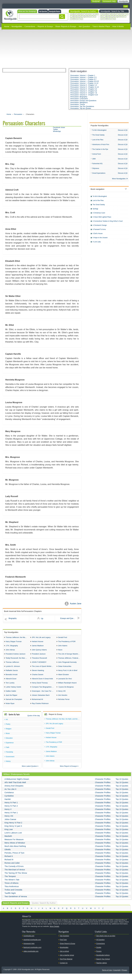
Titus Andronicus (12, 891)
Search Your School (103, 963)
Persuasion (18, 114)
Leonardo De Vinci (65, 681)
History (8, 766)
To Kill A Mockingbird (99, 130)
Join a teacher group (67, 959)
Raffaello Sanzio (12, 673)
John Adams (62, 646)
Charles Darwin (37, 677)
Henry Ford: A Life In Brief (67, 673)
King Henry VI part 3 (13, 830)
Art (7, 724)
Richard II (9, 860)
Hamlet (8, 803)
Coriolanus (9, 797)
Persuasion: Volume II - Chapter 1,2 (83, 85)
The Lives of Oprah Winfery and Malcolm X (43, 668)
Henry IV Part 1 (11, 807)
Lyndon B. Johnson (13, 668)
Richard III (9, 864)
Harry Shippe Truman (14, 642)
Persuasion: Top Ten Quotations (82, 106)
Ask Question (43, 11)
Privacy (124, 974)
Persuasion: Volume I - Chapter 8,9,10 (84, 81)
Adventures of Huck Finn (100, 145)
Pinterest (17, 935)
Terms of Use (107, 974)
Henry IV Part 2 (11, 810)
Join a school (64, 956)
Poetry (8, 728)
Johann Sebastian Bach (41, 699)
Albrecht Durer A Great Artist (42, 681)
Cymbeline (9, 800)
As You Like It (10, 793)
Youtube (5, 935)
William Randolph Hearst (67, 686)
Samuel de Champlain (14, 703)
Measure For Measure (14, 844)
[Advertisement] (66, 49)
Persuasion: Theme (77, 104)
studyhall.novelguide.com (32, 944)
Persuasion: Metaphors (79, 102)
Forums (98, 956)
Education (9, 742)
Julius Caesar (10, 824)
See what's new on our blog (105, 940)
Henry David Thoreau (40, 686)
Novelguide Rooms (54, 11)
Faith (7, 752)
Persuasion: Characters (79, 99)
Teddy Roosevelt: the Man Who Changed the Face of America (17, 660)
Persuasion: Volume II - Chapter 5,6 (83, 91)
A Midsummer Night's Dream (17, 783)
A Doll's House (98, 235)
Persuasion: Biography (78, 97)
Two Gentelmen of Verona (16, 901)
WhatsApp (57, 131)
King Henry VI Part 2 (13, 827)
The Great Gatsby (98, 135)
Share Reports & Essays (65, 26)
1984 (94, 160)
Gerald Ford (62, 638)
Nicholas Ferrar (63, 703)
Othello (8, 854)
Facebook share (59, 127)
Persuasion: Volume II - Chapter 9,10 (84, 95)
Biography (13, 618)
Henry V (8, 813)
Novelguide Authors (103, 959)
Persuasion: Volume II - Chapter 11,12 (84, 87)
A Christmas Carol (99, 214)
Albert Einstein (63, 677)
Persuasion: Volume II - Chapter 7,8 (83, 93)
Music (8, 738)
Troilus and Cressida (13, 894)
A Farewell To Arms (99, 231)
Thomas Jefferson (12, 664)
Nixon (60, 651)
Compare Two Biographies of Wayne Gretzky (43, 690)
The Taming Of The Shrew (16, 877)
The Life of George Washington (69, 655)
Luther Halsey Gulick (13, 690)
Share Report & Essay (67, 948)
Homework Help (28, 948)
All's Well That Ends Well (15, 787)
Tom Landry (10, 686)
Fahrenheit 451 (97, 165)
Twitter (55, 129)
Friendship (9, 756)
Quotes (98, 952)
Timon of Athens (11, 887)
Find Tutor (63, 944)
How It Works (118, 26)
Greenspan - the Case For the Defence (43, 695)
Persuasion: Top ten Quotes (80, 108)
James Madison (38, 646)
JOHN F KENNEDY (39, 664)
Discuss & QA (122, 130)
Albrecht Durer (11, 681)
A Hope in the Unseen (100, 239)
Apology (95, 210)
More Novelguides (119, 180)
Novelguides (16, 26)
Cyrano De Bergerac (66, 690)
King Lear (9, 834)
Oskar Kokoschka (64, 668)
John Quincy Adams (39, 651)
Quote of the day (33, 720)
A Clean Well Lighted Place (102, 218)
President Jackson (39, 655)
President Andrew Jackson (15, 655)
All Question (100, 944)
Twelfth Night (10, 897)
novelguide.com (28, 940)
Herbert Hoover (37, 642)
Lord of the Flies (97, 140)
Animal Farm (96, 155)
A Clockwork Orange (100, 227)
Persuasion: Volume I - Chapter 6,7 (83, 79)
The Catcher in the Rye (100, 150)
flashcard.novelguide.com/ (32, 952)
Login (125, 6)
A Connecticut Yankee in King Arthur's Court (108, 223)
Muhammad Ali (37, 703)
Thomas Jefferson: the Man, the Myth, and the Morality (17, 638)
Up (42, 618)
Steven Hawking (38, 673)
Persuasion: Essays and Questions (83, 101)
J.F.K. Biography (12, 646)
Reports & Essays (45, 26)
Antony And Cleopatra (14, 790)
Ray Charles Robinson (40, 708)
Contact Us (63, 967)
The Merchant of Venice (15, 874)
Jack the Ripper (11, 699)
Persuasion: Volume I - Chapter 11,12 (84, 83)
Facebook (13, 935)
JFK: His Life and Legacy (41, 638)
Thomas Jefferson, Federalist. (69, 660)
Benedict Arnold (11, 677)
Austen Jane (75, 603)
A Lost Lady (97, 243)
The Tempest (10, 881)
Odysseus (95, 169)
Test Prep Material (66, 963)
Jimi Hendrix (62, 699)
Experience (10, 747)
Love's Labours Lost (13, 837)
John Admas (10, 651)
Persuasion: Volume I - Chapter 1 (82, 75)
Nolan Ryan (10, 708)
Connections (29, 26)
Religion (8, 733)
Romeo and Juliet (12, 867)
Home (6, 26)
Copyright (116, 974)
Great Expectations (98, 174)
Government (10, 761)
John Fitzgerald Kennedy (67, 664)
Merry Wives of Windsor (15, 847)
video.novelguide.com (30, 956)
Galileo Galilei (11, 695)
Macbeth (8, 840)
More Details (54, 931)
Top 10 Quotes (122, 783)
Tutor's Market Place (101, 26)
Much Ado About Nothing (15, 850)
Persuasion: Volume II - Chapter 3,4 (83, 89)
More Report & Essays (68, 770)
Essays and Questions (69, 618)
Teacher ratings (101, 967)
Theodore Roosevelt (39, 660)
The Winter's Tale (12, 884)
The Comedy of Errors (14, 871)
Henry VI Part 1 (11, 817)
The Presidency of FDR (66, 642)
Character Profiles (102, 783)
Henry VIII (61, 695)
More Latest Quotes (29, 770)
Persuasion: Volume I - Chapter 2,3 (83, 77)
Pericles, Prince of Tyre (14, 857)
